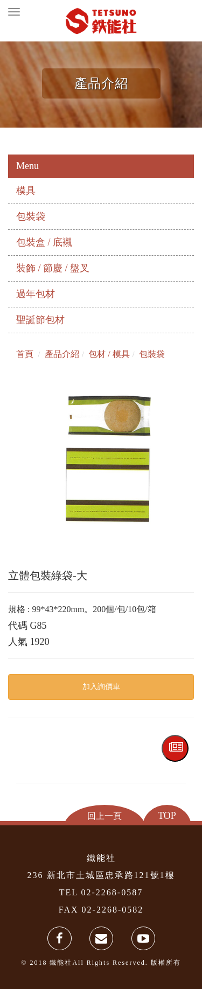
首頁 (24, 354)
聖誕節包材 (40, 319)
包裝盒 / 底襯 (44, 242)
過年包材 (35, 294)
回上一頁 (104, 815)
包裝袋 (30, 216)
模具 (26, 190)
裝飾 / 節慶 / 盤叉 (52, 268)
